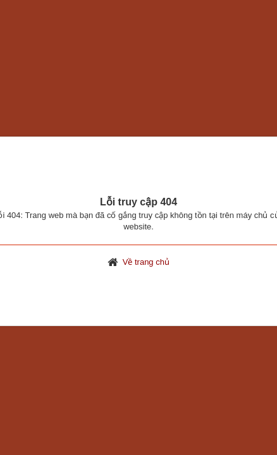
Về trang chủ (146, 262)
